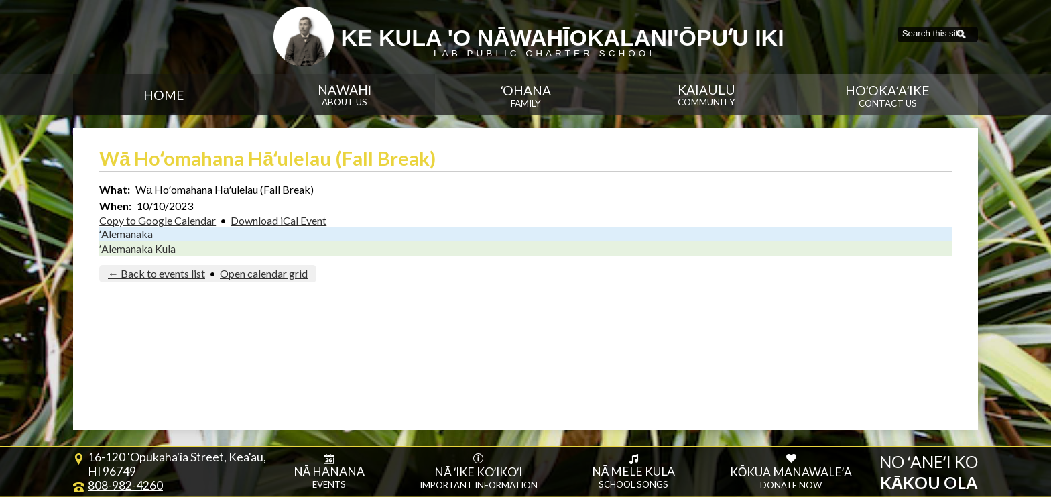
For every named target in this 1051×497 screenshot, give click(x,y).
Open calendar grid (264, 273)
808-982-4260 (125, 485)
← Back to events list (156, 273)
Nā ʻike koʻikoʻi (479, 471)
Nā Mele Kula (634, 472)
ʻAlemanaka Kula (137, 248)
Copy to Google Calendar (157, 220)
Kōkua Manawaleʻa (791, 471)
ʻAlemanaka (126, 233)
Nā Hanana (329, 472)
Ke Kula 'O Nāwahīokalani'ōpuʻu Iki (562, 37)
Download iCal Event (278, 220)
